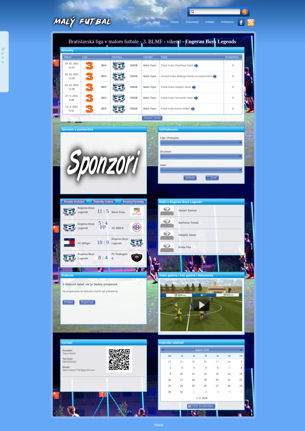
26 (205, 361)
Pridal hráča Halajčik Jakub (178, 87)
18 (193, 379)
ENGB (134, 65)
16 (169, 379)
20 (217, 379)
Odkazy (174, 22)
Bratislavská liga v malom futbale (104, 41)
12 (205, 373)
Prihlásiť (68, 302)
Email (66, 367)
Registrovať (87, 302)
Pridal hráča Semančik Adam (179, 97)
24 (181, 361)
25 (193, 361)
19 (205, 379)
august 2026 (202, 349)
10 (181, 373)
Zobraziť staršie (152, 117)
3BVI (103, 65)
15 (241, 373)
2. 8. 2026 (201, 398)
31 (181, 391)
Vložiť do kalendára (200, 406)
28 (229, 361)
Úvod (157, 22)
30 (169, 391)
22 (241, 379)
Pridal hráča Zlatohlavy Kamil (180, 65)
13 (217, 373)
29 (241, 385)
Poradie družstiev (74, 201)
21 (229, 379)
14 (229, 373)
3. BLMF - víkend (162, 41)
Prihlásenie (227, 22)
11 (193, 373)
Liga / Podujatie (169, 138)
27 (217, 361)
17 (181, 379)
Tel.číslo (67, 358)
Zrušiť (211, 177)
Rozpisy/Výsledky (133, 201)
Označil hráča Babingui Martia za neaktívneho (189, 76)
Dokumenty (192, 22)
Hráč (163, 165)
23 (169, 361)
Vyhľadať (190, 177)
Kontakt (210, 22)
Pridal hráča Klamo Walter (178, 108)
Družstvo (165, 151)
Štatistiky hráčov (103, 201)
